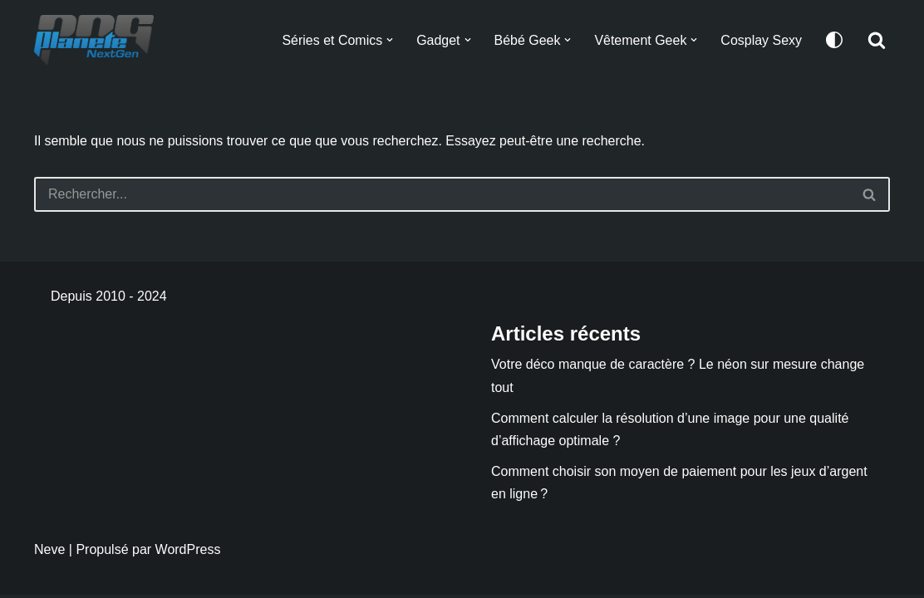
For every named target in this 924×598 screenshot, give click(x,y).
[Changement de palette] (834, 40)
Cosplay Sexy (761, 40)
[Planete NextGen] (98, 40)
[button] (389, 40)
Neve (49, 553)
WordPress (188, 553)
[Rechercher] (876, 40)
